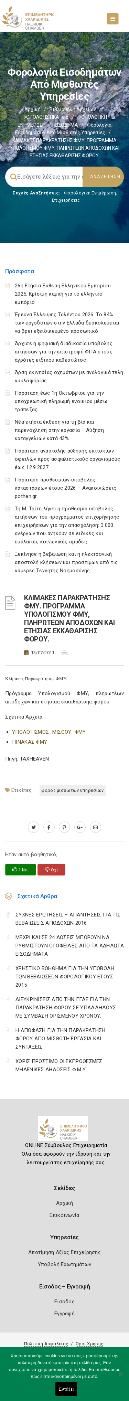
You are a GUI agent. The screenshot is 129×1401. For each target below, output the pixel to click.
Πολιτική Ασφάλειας (46, 1343)
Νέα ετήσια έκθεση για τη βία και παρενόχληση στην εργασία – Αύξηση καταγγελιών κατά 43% (59, 430)
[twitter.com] (33, 827)
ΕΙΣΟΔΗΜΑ (66, 125)
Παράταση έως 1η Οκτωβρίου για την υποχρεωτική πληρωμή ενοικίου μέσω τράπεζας (61, 401)
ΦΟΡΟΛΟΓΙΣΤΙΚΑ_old (45, 117)
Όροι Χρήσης (89, 1343)
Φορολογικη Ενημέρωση (90, 192)
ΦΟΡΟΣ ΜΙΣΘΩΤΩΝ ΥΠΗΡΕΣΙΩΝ (72, 790)
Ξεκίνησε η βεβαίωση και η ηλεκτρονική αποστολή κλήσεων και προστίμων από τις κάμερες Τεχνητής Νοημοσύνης (66, 562)
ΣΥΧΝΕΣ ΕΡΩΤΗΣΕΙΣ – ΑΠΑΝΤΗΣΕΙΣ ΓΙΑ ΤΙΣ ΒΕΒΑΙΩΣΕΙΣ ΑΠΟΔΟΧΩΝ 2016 (67, 919)
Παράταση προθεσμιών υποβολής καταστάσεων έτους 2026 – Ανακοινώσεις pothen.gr (65, 488)
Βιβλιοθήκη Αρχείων (73, 109)
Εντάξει (66, 1389)
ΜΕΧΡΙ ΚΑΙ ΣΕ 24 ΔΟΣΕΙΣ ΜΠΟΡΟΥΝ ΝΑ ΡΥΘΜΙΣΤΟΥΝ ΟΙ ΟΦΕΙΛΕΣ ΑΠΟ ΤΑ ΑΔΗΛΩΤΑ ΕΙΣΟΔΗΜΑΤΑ (69, 945)
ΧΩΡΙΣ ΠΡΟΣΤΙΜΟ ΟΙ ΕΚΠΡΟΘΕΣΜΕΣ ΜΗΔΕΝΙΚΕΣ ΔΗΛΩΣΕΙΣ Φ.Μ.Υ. (59, 1065)
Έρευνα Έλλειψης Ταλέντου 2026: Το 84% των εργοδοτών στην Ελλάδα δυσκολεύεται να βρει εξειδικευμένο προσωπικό (67, 322)
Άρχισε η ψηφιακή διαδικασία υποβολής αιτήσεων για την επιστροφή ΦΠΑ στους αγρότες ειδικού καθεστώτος (63, 351)
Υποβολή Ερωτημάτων (64, 1264)
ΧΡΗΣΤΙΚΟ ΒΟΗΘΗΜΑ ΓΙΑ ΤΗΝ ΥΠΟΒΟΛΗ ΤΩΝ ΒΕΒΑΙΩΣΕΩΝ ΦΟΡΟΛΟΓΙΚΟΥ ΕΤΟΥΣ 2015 (65, 976)
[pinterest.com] (64, 827)
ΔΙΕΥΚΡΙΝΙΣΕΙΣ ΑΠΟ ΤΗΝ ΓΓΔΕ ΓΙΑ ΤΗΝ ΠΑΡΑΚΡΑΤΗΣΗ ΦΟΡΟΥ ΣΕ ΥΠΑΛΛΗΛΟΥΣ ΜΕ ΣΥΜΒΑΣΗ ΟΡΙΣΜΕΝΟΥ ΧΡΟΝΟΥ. (65, 1007)
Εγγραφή (64, 1313)
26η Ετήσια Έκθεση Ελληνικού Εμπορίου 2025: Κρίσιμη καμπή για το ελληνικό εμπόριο (63, 294)
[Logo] (64, 1131)
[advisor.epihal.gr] (95, 827)
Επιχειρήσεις (66, 200)
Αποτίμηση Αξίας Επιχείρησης (64, 1252)
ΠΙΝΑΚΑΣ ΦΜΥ (29, 742)
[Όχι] (120, 1377)
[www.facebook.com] (49, 827)
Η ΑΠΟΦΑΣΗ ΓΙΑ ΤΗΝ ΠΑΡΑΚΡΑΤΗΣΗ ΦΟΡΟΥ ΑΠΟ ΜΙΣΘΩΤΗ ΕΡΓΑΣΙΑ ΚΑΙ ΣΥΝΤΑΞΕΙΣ (60, 1038)
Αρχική (32, 109)
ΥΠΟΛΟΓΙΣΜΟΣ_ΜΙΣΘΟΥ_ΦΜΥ (49, 732)
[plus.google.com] (80, 827)
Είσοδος (64, 1301)
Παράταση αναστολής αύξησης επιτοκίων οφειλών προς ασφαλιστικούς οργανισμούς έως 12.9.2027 (67, 459)
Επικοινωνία (64, 1215)
